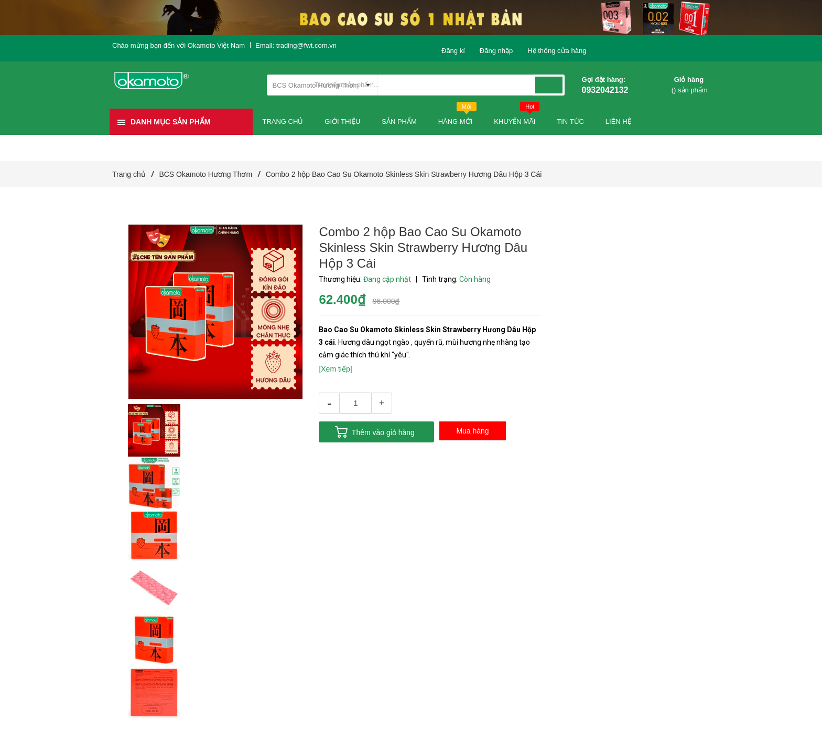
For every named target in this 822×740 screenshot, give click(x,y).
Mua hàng (472, 431)
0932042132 (605, 90)
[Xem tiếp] (335, 369)
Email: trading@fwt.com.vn (296, 45)
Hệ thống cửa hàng (556, 51)
